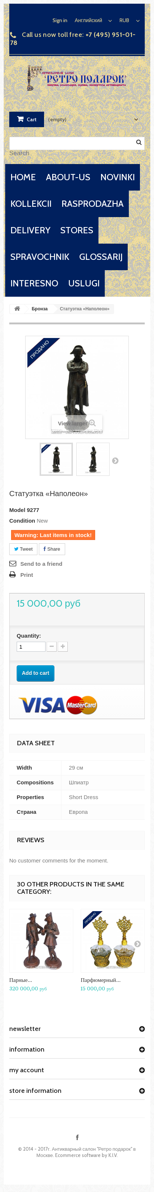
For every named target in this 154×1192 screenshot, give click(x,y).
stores (76, 230)
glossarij (101, 256)
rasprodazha (92, 203)
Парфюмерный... (101, 979)
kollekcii (30, 203)
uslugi (84, 283)
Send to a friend (41, 564)
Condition (22, 520)
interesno (34, 283)
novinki (117, 177)
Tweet (23, 549)
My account (26, 1070)
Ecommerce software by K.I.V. (86, 1155)
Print (26, 575)
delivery (30, 230)
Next (115, 460)
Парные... (20, 979)
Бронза (40, 308)
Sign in (60, 20)
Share (52, 549)
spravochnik (39, 256)
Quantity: (29, 635)
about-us (68, 177)
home (23, 177)
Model (17, 510)
